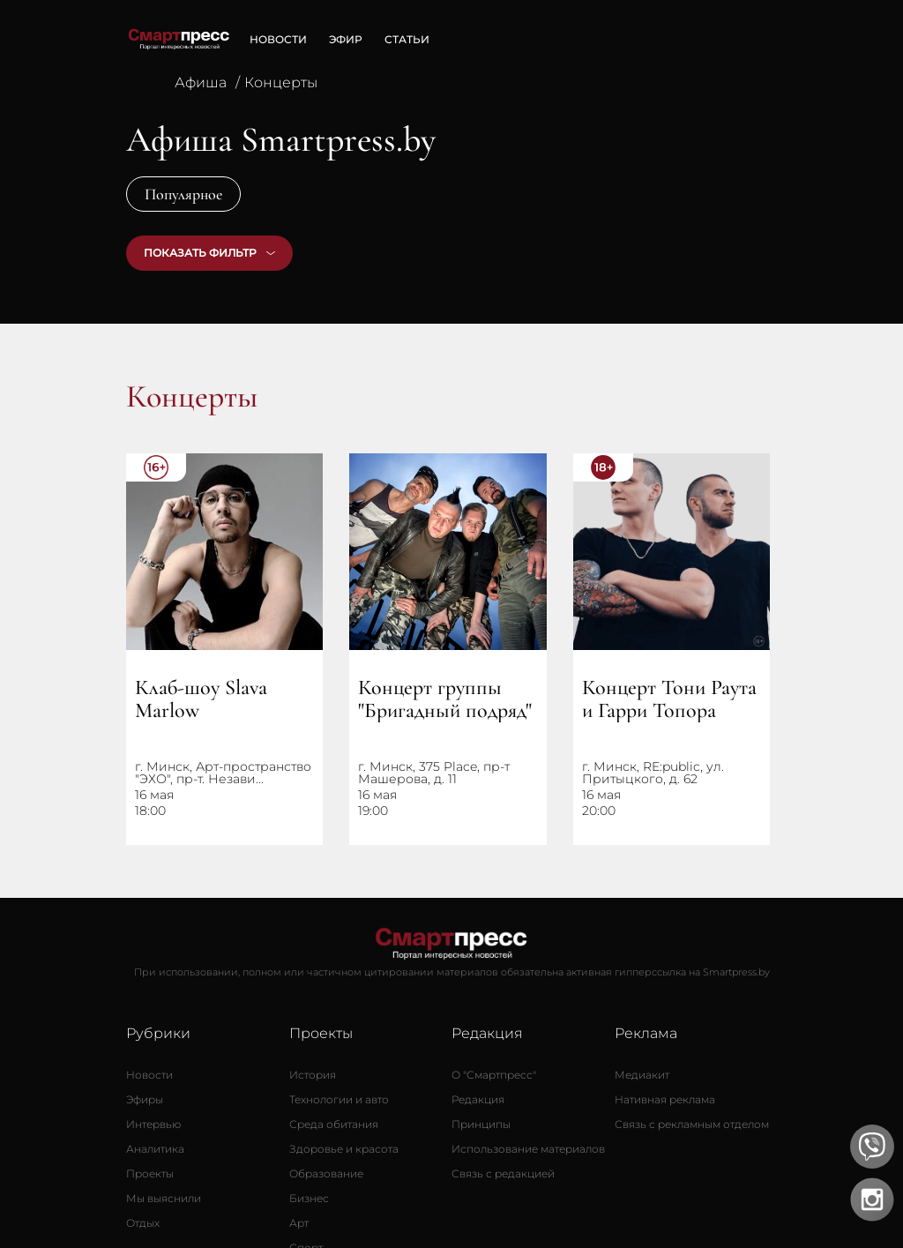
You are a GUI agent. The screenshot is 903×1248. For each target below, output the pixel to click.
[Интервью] (153, 1124)
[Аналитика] (155, 1149)
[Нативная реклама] (665, 1100)
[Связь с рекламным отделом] (692, 1124)
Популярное (183, 194)
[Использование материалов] (528, 1149)
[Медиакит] (642, 1075)
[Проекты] (150, 1174)
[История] (312, 1075)
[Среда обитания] (333, 1124)
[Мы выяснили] (163, 1199)
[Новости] (149, 1075)
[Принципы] (481, 1124)
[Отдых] (143, 1223)
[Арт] (299, 1223)
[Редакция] (478, 1100)
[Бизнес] (309, 1199)
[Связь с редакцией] (503, 1174)
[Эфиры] (144, 1100)
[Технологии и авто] (339, 1100)
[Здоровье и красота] (344, 1149)
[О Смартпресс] (494, 1075)
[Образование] (326, 1174)
